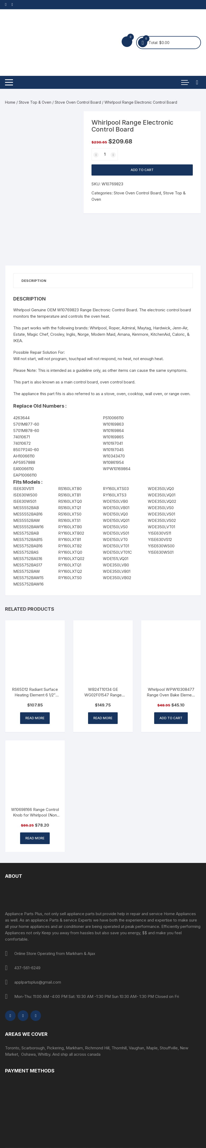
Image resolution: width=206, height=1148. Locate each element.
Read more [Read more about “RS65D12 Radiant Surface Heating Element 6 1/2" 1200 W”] (34, 718)
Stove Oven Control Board (78, 102)
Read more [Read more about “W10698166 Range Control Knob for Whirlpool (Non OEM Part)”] (34, 838)
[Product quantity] (104, 154)
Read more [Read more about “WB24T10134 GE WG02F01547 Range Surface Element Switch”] (102, 718)
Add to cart (142, 170)
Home (10, 102)
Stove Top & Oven (35, 102)
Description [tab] (33, 280)
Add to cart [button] (170, 718)
